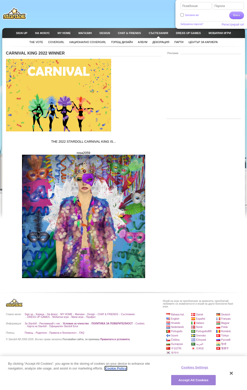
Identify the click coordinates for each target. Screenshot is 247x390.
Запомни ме (192, 15)
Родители (41, 332)
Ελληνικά (201, 339)
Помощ (29, 332)
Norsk (199, 327)
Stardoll (14, 14)
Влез (236, 15)
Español (200, 318)
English (175, 318)
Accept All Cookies (193, 382)
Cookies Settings (194, 369)
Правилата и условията (115, 339)
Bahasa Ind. (177, 314)
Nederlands (177, 327)
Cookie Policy (115, 370)
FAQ (81, 332)
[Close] (231, 375)
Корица (40, 314)
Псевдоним (190, 6)
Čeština (175, 339)
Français (226, 318)
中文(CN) (176, 348)
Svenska (201, 335)
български (177, 344)
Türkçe (225, 335)
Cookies (139, 323)
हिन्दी (223, 344)
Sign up (29, 314)
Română (226, 331)
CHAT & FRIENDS (108, 314)
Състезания (128, 314)
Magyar (225, 323)
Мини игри (77, 317)
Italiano (200, 323)
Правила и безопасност (63, 332)
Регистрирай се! (233, 24)
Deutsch (225, 314)
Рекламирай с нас (49, 323)
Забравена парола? (191, 24)
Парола (219, 6)
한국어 (175, 352)
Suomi (174, 335)
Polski (224, 327)
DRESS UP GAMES (38, 317)
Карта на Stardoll (37, 326)
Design (91, 314)
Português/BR (204, 331)
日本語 (200, 348)
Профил (91, 317)
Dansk (199, 314)
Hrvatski (175, 323)
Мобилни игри (60, 317)
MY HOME (66, 314)
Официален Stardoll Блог (63, 326)
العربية (199, 344)
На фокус (52, 314)
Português (177, 331)
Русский (225, 339)
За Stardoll (31, 323)
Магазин (80, 314)
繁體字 (225, 348)
